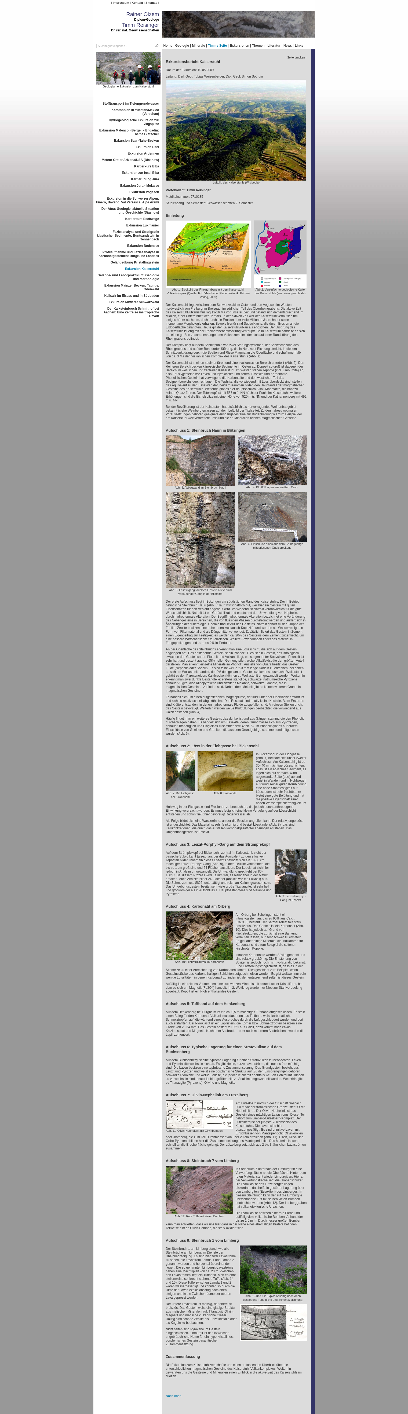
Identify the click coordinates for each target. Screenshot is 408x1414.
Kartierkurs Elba (146, 166)
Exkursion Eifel (147, 147)
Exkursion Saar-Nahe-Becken (136, 140)
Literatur (273, 45)
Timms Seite (217, 45)
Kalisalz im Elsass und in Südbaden (131, 296)
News (287, 45)
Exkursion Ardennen (143, 153)
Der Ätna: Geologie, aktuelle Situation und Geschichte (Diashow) (130, 210)
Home (167, 45)
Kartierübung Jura (145, 179)
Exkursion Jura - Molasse (139, 186)
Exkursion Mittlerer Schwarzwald (134, 302)
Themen (258, 45)
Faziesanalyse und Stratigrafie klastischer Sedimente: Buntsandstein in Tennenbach (128, 235)
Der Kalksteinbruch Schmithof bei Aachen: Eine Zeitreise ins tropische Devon (131, 312)
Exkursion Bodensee (143, 246)
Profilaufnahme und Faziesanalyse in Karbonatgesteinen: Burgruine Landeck (129, 254)
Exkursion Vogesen (144, 192)
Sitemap (151, 2)
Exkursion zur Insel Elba (140, 173)
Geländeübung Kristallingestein (135, 262)
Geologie (182, 45)
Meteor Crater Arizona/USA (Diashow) (130, 160)
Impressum (121, 2)
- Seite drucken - (296, 57)
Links (299, 45)
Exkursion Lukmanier (142, 225)
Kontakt (137, 2)
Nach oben (173, 1396)
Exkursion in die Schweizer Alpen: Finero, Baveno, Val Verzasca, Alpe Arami (127, 200)
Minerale (198, 45)
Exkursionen (239, 45)
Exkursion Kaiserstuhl (142, 269)
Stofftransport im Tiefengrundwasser (131, 103)
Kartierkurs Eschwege (142, 219)
